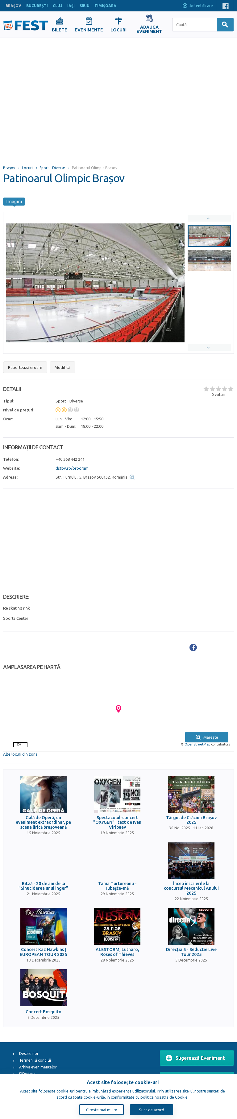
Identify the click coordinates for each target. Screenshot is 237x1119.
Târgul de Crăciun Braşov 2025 (191, 820)
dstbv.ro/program (72, 468)
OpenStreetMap (197, 744)
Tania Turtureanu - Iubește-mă (117, 886)
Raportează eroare (25, 367)
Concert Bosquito (43, 1012)
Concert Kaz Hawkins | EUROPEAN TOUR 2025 (43, 952)
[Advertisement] (58, 99)
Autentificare (197, 6)
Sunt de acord (151, 1110)
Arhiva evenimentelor (38, 1067)
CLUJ (57, 6)
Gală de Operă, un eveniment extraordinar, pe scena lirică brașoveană (43, 822)
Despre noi (28, 1054)
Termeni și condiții (35, 1060)
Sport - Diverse (52, 168)
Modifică (62, 367)
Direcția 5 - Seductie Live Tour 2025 (191, 952)
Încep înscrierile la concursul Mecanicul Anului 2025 (191, 888)
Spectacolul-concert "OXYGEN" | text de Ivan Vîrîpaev (117, 822)
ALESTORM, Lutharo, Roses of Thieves (117, 952)
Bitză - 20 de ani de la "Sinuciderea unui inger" (43, 886)
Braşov (9, 168)
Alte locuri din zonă (20, 754)
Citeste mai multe (101, 1110)
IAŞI (71, 6)
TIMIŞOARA (105, 6)
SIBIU (84, 6)
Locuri (27, 168)
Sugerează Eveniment (195, 1058)
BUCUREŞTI (37, 6)
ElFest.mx (27, 1074)
